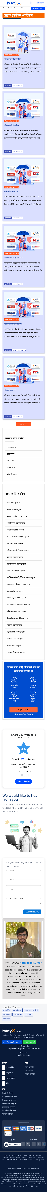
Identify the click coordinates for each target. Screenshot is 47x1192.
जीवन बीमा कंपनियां (8, 1107)
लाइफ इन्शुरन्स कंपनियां (31, 1010)
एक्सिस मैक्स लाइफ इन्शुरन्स (16, 611)
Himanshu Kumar (30, 962)
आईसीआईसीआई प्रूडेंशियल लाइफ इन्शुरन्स (21, 577)
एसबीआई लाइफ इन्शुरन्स (15, 638)
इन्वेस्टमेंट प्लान (12, 474)
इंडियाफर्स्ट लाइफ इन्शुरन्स (15, 591)
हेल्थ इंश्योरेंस (29, 1067)
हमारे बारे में (12, 1155)
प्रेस (6, 1155)
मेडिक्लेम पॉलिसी (7, 1114)
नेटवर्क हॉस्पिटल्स (7, 1093)
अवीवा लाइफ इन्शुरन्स (14, 509)
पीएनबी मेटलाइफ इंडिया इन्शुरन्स (17, 618)
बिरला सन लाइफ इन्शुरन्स (15, 530)
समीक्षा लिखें (32, 1158)
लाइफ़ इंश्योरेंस (17, 1010)
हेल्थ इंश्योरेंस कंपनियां (9, 1100)
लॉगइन (42, 1160)
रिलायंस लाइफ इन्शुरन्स (14, 625)
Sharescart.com (11, 1160)
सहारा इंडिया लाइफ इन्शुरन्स (16, 632)
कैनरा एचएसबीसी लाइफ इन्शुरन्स (18, 536)
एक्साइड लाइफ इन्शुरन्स (15, 557)
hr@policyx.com (23, 1055)
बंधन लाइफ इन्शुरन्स (13, 502)
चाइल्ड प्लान (11, 467)
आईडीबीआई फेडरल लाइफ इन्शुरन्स (18, 584)
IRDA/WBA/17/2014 (11, 1175)
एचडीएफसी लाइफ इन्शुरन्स (16, 570)
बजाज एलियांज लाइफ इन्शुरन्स (17, 516)
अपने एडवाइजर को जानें (26, 1160)
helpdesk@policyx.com (17, 1048)
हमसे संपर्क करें (37, 1155)
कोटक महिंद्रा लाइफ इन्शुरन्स (16, 598)
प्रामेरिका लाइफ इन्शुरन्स (15, 543)
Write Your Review (16, 898)
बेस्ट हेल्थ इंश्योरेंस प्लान (9, 1096)
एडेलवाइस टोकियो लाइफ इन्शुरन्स (18, 550)
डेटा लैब (24, 1158)
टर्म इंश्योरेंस (10, 454)
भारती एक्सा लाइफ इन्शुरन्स (16, 523)
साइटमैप (5, 1158)
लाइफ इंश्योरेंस (11, 447)
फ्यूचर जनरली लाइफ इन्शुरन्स (16, 564)
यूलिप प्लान (6, 1019)
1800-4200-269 (34, 1048)
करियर (19, 1155)
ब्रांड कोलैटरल (27, 1155)
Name (11, 870)
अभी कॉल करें (40, 3)
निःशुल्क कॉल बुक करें (12, 1042)
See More (23, 424)
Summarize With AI (38, 8)
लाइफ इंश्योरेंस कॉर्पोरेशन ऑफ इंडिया (19, 604)
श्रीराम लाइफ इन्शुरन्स (14, 645)
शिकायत (36, 1160)
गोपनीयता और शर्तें (15, 1158)
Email (11, 880)
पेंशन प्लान (10, 461)
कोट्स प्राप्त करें (23, 710)
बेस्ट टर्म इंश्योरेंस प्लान (9, 1110)
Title (11, 889)
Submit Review (23, 781)
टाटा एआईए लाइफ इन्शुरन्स (16, 652)
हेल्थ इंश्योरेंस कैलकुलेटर (9, 1103)
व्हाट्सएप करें (30, 1042)
